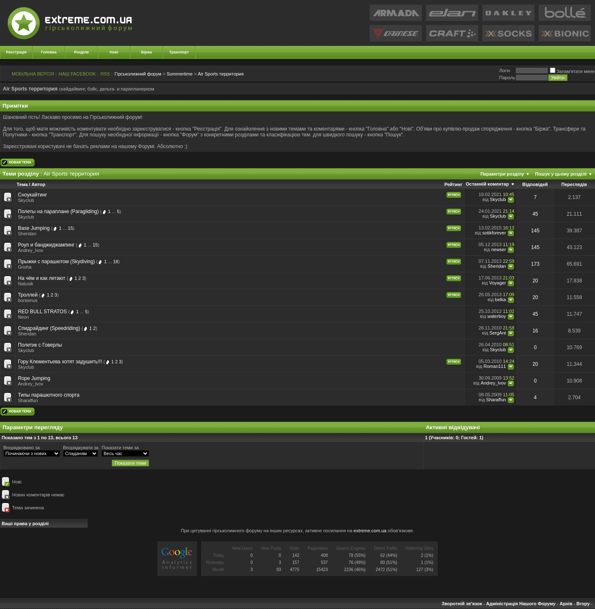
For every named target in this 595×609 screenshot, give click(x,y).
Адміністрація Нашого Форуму (520, 603)
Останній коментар (487, 183)
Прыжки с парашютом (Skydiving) (56, 261)
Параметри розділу (502, 173)
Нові (114, 52)
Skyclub (26, 200)
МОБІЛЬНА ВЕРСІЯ (33, 73)
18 (115, 261)
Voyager (497, 282)
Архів (566, 603)
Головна (49, 52)
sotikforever (494, 232)
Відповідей (535, 184)
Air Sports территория (221, 73)
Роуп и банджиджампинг (46, 245)
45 (535, 214)
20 (535, 281)
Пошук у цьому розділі (561, 173)
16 (535, 331)
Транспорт (179, 52)
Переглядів (574, 184)
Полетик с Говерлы (40, 345)
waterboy (496, 316)
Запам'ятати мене (572, 71)
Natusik (25, 283)
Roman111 (495, 366)
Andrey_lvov (30, 250)
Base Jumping (34, 228)
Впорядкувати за (80, 447)
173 (535, 264)
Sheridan (27, 233)
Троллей (28, 295)
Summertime (179, 73)
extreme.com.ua (369, 530)
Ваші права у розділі (25, 523)
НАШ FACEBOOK (77, 73)
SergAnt (497, 332)
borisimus (28, 300)
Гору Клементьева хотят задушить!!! (60, 362)
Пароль (507, 77)
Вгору (583, 603)
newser (498, 249)
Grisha (24, 266)
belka (500, 299)
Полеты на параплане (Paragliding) (58, 211)
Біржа (146, 52)
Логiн (504, 70)
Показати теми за (120, 447)
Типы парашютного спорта (48, 395)
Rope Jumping (34, 378)
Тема (22, 184)
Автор (38, 184)
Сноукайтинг (32, 195)
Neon (23, 317)
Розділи (81, 52)
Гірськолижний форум (138, 73)
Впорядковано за (21, 447)
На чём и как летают (42, 278)
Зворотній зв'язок (461, 603)
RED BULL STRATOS (42, 312)
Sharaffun (28, 400)
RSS (105, 73)
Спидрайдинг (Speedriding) (49, 328)
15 (70, 228)
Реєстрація (16, 52)
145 (535, 231)
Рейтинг (453, 184)
